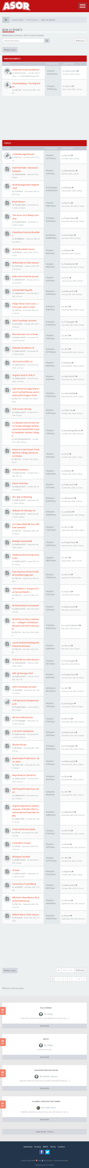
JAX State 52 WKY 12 (22, 361)
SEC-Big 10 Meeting (22, 496)
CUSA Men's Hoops (21, 842)
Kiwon (67, 915)
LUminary (19, 266)
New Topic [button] (10, 49)
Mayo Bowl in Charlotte (24, 775)
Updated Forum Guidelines (25, 69)
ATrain (67, 776)
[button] (84, 979)
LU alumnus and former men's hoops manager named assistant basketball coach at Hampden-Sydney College (25, 429)
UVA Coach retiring (21, 408)
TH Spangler (69, 321)
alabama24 (20, 279)
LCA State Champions (23, 731)
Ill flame (67, 187)
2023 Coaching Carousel (24, 686)
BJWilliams (19, 238)
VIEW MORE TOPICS (44, 1131)
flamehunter (20, 174)
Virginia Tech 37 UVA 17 (23, 375)
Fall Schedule (46, 1008)
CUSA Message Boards (23, 154)
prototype (69, 235)
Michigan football (21, 856)
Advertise (28, 1146)
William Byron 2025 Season (25, 262)
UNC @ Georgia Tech (22, 673)
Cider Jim (68, 410)
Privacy (37, 1146)
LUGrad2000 (69, 393)
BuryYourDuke (37, 35)
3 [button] (61, 979)
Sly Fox (27, 35)
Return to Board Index (13, 988)
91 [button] (79, 979)
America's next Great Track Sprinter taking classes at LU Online (25, 452)
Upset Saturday (20, 483)
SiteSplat (49, 1160)
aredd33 (19, 323)
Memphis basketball (22, 541)
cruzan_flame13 (71, 625)
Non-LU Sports (12, 30)
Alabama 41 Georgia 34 (23, 510)
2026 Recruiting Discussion (46, 1070)
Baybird (67, 871)
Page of (67, 970)
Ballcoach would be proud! (25, 276)
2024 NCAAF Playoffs (22, 290)
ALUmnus (19, 191)
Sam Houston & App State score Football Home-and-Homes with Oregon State (25, 392)
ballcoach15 (69, 291)
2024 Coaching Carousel (24, 320)
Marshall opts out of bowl (25, 334)
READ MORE (44, 1026)
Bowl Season (18, 201)
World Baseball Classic (23, 249)
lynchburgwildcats (22, 439)
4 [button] (65, 979)
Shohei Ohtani (19, 744)
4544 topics (80, 41)
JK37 (66, 306)
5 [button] (69, 979)
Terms (53, 1146)
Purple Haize (20, 204)
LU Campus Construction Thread (46, 1101)
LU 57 (66, 277)
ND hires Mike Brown (22, 717)
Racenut (18, 917)
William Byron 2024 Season (25, 659)
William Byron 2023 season (25, 914)
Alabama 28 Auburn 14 (23, 347)
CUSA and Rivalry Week (23, 829)
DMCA (45, 1146)
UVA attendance (20, 469)
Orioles (16, 870)
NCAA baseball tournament (25, 605)
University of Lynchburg (24, 883)
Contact (61, 1146)
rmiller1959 (19, 818)
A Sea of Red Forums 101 (30, 76)
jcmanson (18, 35)
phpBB (65, 1160)
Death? (46, 1039)
